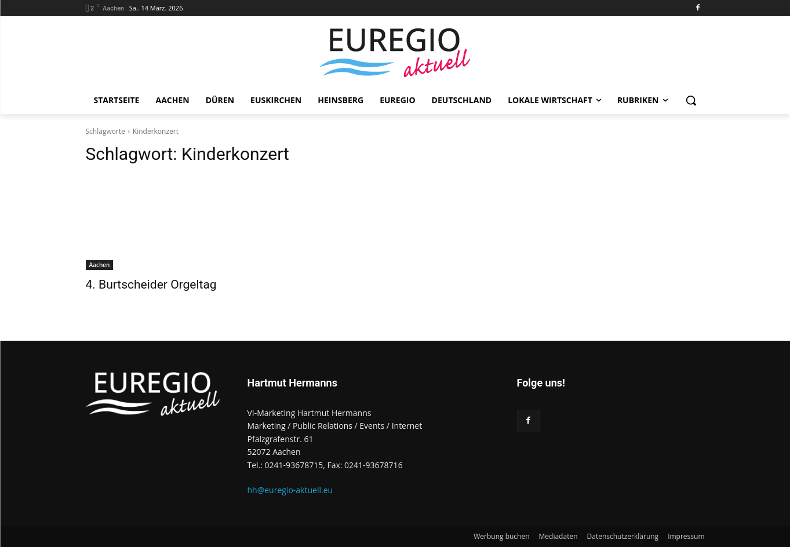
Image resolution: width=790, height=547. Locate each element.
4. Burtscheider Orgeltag (151, 284)
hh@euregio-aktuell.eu (290, 489)
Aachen (99, 265)
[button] (691, 100)
